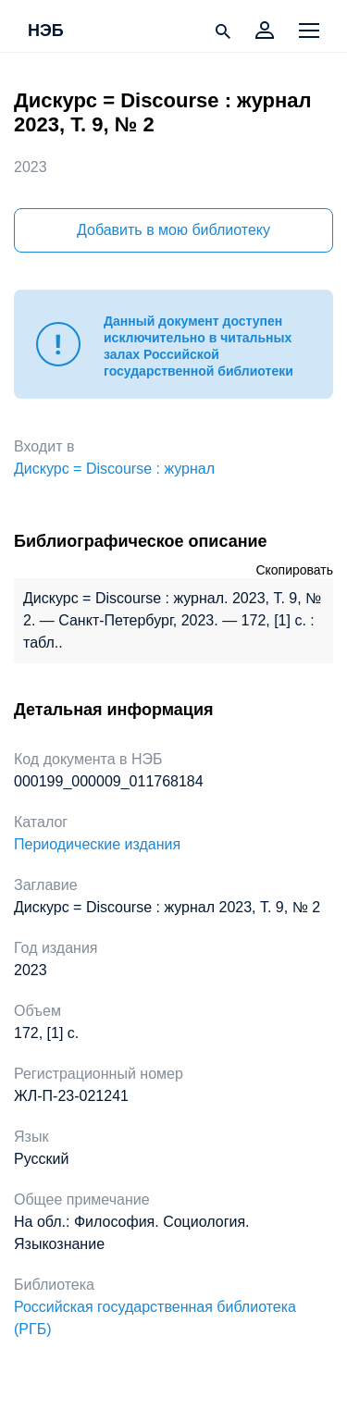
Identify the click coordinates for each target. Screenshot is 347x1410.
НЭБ (46, 31)
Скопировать (294, 570)
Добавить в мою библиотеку (173, 230)
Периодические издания (97, 844)
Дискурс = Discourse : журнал (114, 468)
